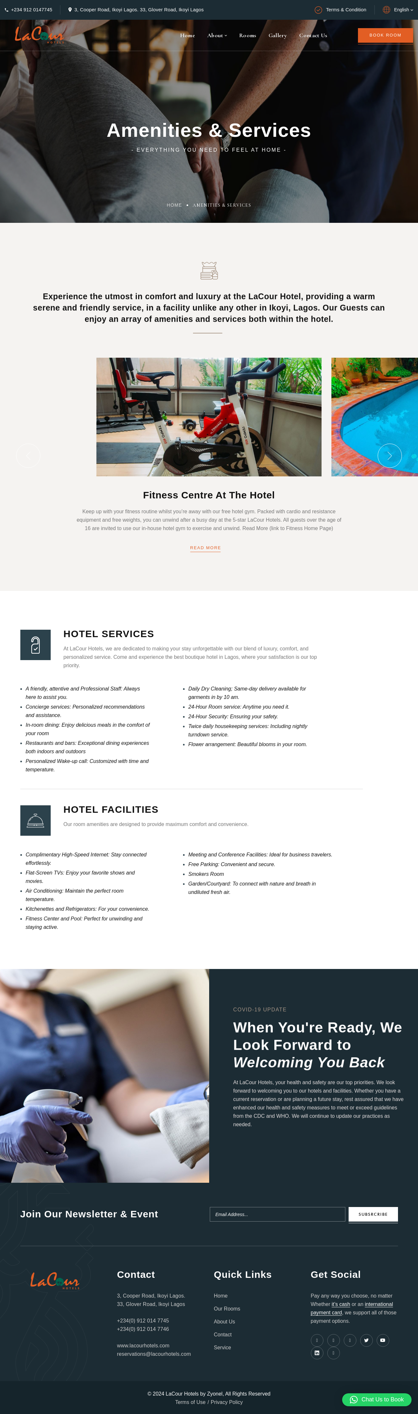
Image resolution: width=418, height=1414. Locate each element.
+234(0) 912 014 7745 (143, 1320)
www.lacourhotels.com (143, 1345)
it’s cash (340, 1304)
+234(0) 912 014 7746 (143, 1329)
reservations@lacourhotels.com (154, 1354)
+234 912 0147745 (31, 9)
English (401, 9)
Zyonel (214, 1394)
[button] (28, 455)
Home (174, 205)
